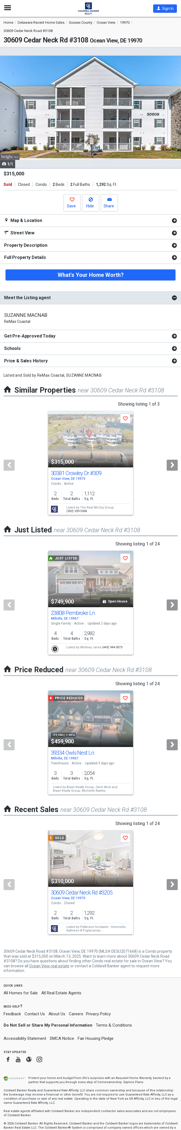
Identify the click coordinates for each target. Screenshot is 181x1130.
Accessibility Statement (25, 1038)
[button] (165, 8)
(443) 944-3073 (112, 647)
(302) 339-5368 (76, 511)
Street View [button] (19, 232)
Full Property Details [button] (25, 257)
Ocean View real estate (49, 966)
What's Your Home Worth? (91, 275)
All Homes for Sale (21, 992)
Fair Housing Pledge (96, 1038)
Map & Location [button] (23, 220)
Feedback (12, 1014)
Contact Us (35, 1013)
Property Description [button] (25, 245)
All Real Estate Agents (61, 992)
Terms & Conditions (114, 1025)
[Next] (172, 465)
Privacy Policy (98, 1013)
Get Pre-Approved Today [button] (29, 336)
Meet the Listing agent (27, 297)
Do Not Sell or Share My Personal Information (48, 1025)
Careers (76, 1013)
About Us (56, 1013)
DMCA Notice (62, 1038)
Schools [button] (12, 348)
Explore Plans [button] (133, 1082)
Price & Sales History (26, 360)
